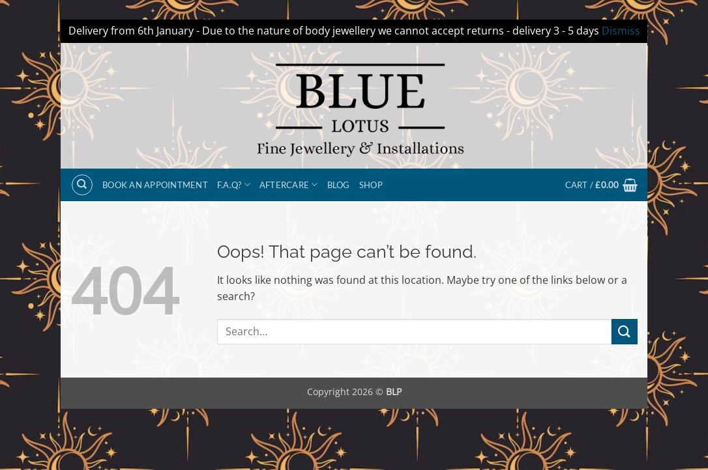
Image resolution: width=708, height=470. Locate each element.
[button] (601, 185)
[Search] (82, 184)
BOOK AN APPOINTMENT (155, 185)
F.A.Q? (233, 184)
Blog (338, 185)
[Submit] (625, 331)
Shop (371, 185)
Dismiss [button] (621, 30)
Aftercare (288, 184)
